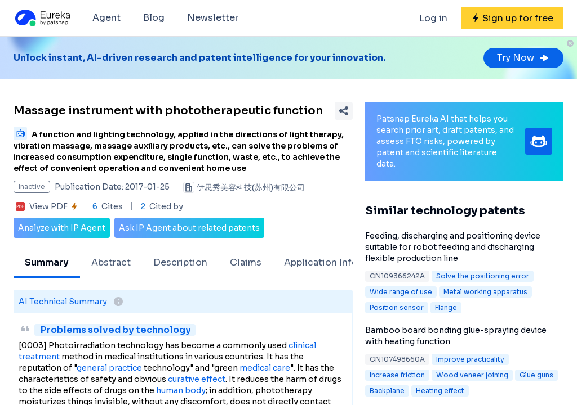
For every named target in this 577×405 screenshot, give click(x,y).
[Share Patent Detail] (344, 111)
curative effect (196, 379)
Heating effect (440, 390)
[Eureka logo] (42, 18)
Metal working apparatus (485, 291)
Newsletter (212, 18)
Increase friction (397, 375)
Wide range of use (401, 291)
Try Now (523, 58)
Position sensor (397, 307)
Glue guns (536, 375)
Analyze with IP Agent (61, 228)
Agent (106, 18)
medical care (264, 368)
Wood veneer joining (472, 375)
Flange (446, 307)
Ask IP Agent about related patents (189, 228)
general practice (109, 368)
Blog (154, 18)
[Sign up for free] (512, 18)
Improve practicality (470, 359)
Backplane (387, 390)
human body (181, 390)
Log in (433, 18)
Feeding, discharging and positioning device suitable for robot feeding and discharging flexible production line (452, 247)
